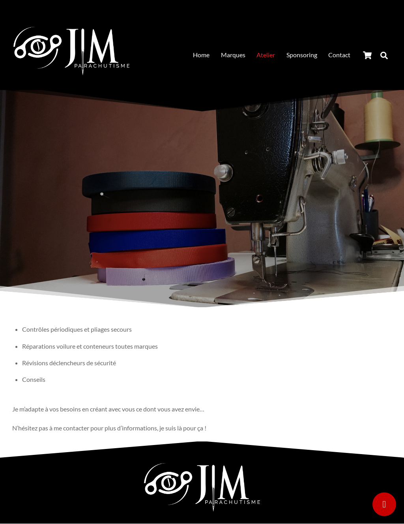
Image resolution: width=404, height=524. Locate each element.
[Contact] (384, 504)
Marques (233, 54)
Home (201, 54)
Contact (339, 54)
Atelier (265, 54)
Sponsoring (301, 54)
